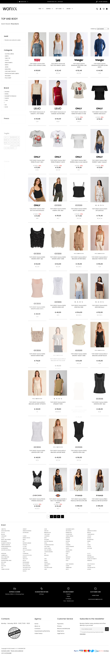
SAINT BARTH (47, 564)
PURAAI (46, 562)
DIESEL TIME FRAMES (6, 539)
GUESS (67, 548)
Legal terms (60, 633)
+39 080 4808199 (102, 1)
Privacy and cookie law (17, 651)
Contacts (37, 628)
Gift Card (58, 8)
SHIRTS (7, 56)
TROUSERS (8, 76)
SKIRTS (6, 65)
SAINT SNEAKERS (70, 564)
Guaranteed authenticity (42, 631)
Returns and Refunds (63, 628)
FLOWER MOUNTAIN (49, 544)
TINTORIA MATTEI (91, 567)
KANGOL (68, 551)
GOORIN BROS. (4, 548)
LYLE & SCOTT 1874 (27, 555)
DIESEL (24, 539)
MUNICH (25, 557)
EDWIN (88, 541)
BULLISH (3, 534)
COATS (7, 60)
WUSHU (24, 571)
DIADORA (68, 537)
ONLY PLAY (25, 558)
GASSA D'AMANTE (70, 546)
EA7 (23, 541)
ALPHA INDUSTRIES (5, 530)
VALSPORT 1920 (26, 569)
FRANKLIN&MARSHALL (6, 546)
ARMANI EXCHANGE (92, 530)
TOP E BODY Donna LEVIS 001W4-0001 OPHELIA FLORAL (37, 64)
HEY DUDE (89, 548)
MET (67, 555)
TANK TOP (7, 58)
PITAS (67, 560)
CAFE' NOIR (47, 534)
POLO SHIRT (8, 78)
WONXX (89, 569)
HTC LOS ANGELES (27, 550)
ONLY (45, 558)
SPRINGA (46, 565)
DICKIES (89, 537)
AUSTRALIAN (25, 532)
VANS (45, 569)
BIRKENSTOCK (47, 532)
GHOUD (89, 546)
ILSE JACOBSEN (47, 550)
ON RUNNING (4, 558)
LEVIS (67, 553)
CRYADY (89, 536)
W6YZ (67, 569)
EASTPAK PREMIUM (48, 541)
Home (36, 624)
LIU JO (88, 553)
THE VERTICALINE (48, 567)
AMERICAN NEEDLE (27, 530)
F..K (88, 543)
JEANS (6, 67)
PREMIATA (89, 560)
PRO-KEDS (3, 562)
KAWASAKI (3, 553)
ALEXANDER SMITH (70, 529)
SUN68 (67, 565)
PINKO (45, 560)
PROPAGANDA (26, 562)
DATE (45, 537)
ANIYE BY (46, 530)
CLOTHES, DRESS (9, 54)
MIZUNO (89, 555)
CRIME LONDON (69, 536)
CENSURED (3, 536)
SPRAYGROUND (26, 565)
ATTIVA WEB (8, 653)
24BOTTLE (3, 529)
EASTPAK (68, 541)
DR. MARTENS (90, 539)
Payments (60, 624)
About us (37, 626)
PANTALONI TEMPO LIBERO (12, 73)
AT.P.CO (3, 532)
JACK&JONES (69, 550)
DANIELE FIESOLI (26, 537)
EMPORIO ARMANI (27, 543)
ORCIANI (68, 558)
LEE (45, 553)
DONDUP (68, 539)
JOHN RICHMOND (48, 551)
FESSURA (25, 544)
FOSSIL (89, 544)
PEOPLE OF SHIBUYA (92, 558)
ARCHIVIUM (68, 530)
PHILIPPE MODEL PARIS (6, 560)
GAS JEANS (47, 546)
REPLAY (3, 564)
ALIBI (88, 529)
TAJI (2, 567)
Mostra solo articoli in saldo (12, 40)
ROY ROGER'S (26, 564)
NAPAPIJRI (68, 557)
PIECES (24, 560)
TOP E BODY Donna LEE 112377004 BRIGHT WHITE (58, 64)
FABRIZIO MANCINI (5, 544)
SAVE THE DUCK (91, 564)
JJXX (24, 551)
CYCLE (2, 537)
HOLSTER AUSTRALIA (6, 550)
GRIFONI (25, 548)
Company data (5, 651)
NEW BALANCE (90, 557)
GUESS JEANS (47, 548)
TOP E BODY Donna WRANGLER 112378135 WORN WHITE (99, 65)
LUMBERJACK (4, 555)
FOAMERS (68, 544)
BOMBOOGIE (69, 532)
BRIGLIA (89, 532)
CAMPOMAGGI (90, 534)
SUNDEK (89, 565)
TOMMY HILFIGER (5, 569)
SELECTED (3, 565)
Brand (68, 8)
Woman (48, 8)
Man (40, 8)
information (82, 634)
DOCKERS (46, 539)
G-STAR (24, 546)
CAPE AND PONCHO (10, 71)
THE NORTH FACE (27, 567)
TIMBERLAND (68, 567)
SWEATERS (8, 69)
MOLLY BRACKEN (5, 557)
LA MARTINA (25, 553)
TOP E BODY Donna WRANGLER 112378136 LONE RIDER (79, 65)
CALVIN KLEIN (69, 534)
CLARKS (24, 536)
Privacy (59, 626)
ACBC (45, 529)
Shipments (60, 631)
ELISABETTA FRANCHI (6, 543)
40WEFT (25, 529)
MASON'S (46, 555)
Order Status (38, 633)
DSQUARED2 (4, 541)
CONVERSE (46, 536)
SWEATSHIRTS (8, 62)
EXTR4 (67, 543)
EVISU (45, 543)
